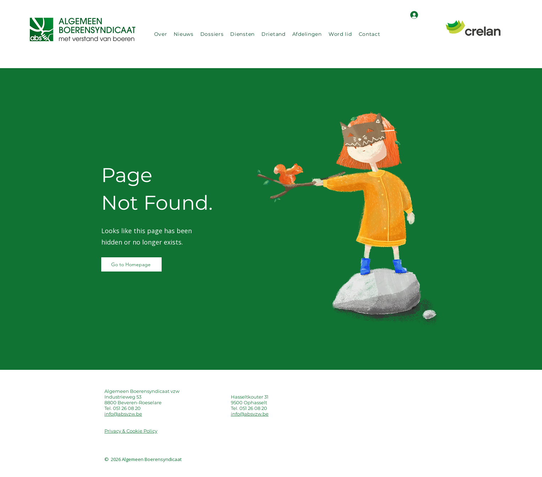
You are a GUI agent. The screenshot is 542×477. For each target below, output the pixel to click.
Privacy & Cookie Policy (130, 431)
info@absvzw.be (123, 414)
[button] (160, 34)
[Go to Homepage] (131, 264)
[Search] (437, 34)
